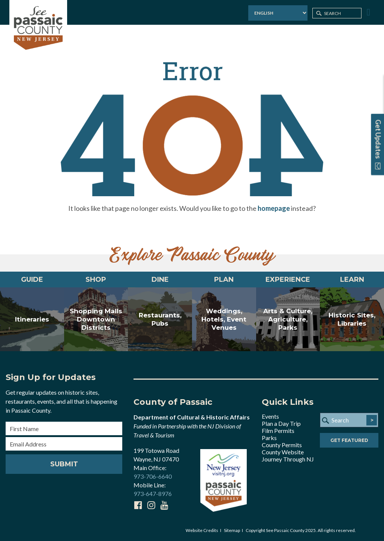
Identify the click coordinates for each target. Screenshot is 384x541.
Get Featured (349, 440)
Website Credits (202, 530)
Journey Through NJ (288, 459)
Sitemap (232, 530)
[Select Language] (278, 13)
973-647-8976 (153, 493)
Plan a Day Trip (281, 423)
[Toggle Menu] (367, 12)
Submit (64, 464)
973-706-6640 (153, 476)
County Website (283, 451)
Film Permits (278, 430)
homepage (274, 208)
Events (270, 416)
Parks (269, 437)
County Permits (282, 444)
